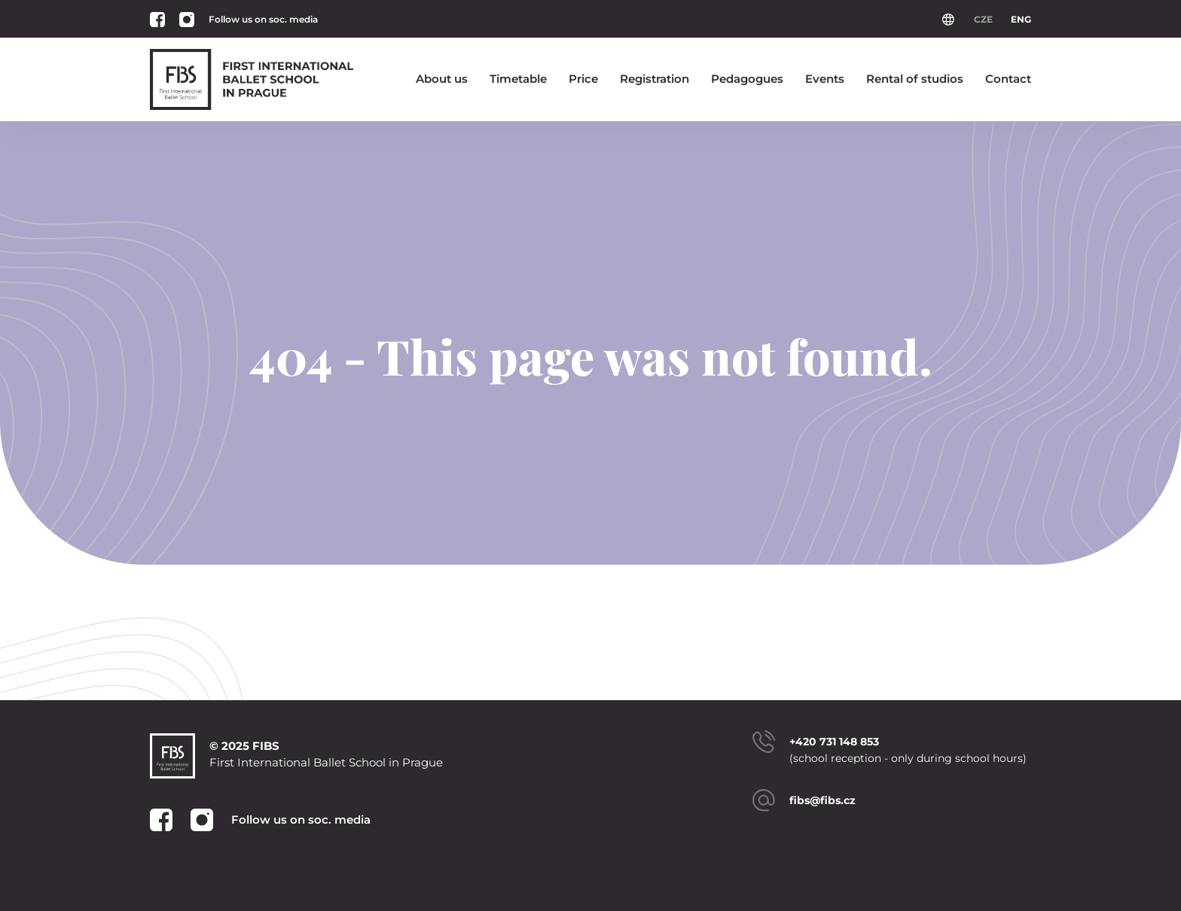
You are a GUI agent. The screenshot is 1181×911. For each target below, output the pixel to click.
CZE (983, 19)
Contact (1008, 79)
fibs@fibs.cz (822, 800)
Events (824, 79)
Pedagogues (747, 79)
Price (583, 79)
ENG (1021, 19)
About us (442, 79)
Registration (654, 79)
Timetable (518, 79)
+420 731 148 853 (834, 741)
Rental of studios (914, 79)
